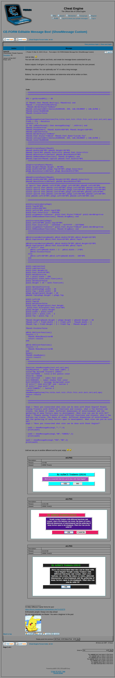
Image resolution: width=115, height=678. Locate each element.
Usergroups (82, 16)
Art (52, 39)
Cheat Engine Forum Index (38, 39)
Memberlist (71, 16)
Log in (92, 18)
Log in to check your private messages (74, 18)
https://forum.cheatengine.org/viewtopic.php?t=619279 (45, 609)
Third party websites (58, 673)
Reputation (6, 55)
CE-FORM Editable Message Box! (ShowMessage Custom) (45, 32)
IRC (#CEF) (58, 671)
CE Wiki (53, 671)
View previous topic (92, 44)
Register (93, 16)
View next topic (106, 44)
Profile (55, 18)
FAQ (53, 16)
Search (61, 16)
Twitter (63, 671)
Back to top (7, 634)
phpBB (54, 668)
